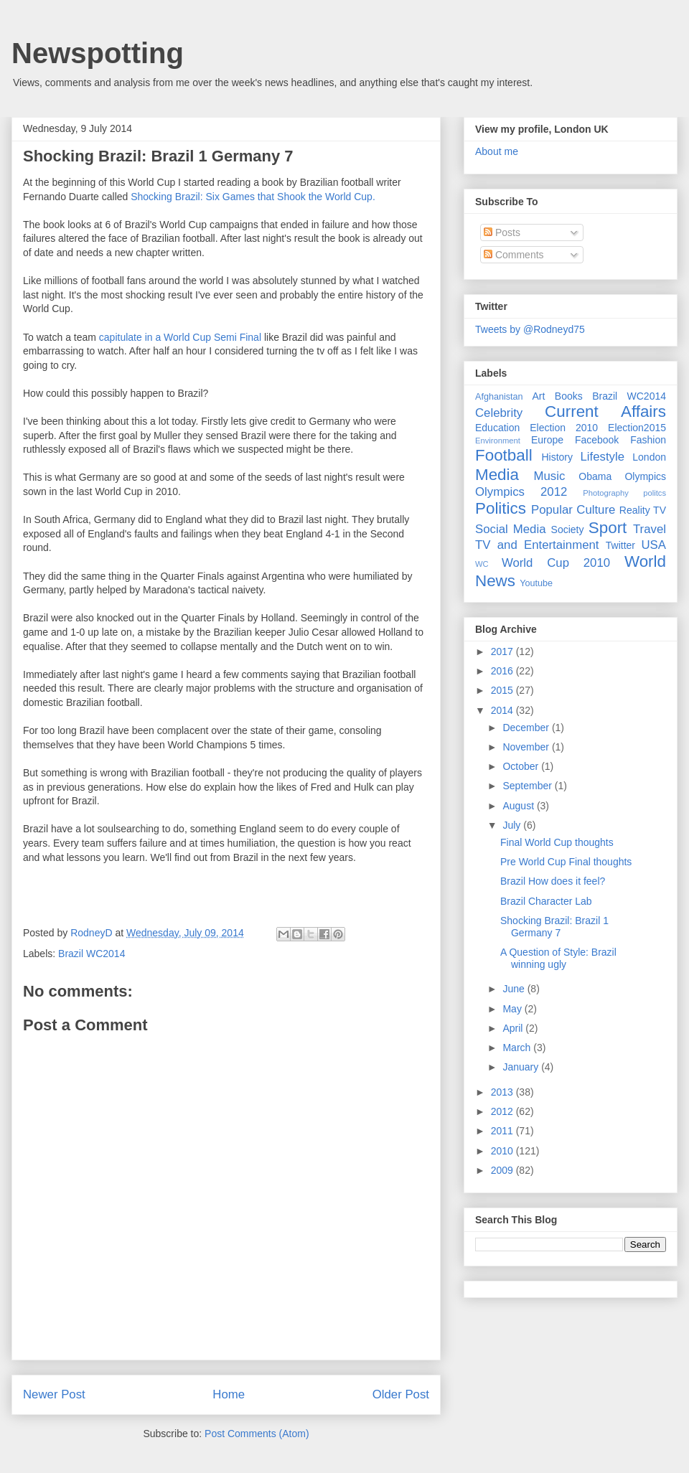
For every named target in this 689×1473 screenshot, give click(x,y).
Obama (594, 476)
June (514, 988)
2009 (503, 1170)
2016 (503, 671)
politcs (654, 493)
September (528, 785)
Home (228, 1394)
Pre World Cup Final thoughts (566, 861)
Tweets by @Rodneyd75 (530, 329)
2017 (503, 651)
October (521, 766)
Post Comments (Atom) (257, 1433)
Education (497, 427)
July (512, 825)
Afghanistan (499, 397)
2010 (503, 1151)
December (526, 727)
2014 (503, 710)
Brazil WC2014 (91, 953)
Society (567, 529)
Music (550, 476)
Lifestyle (602, 456)
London (649, 457)
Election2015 (637, 427)
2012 (503, 1111)
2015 (503, 690)
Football (504, 455)
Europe (547, 440)
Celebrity (498, 413)
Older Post (400, 1394)
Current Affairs (605, 411)
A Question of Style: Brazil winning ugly (558, 958)
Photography (605, 493)
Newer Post (54, 1394)
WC (482, 564)
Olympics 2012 (521, 492)
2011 (503, 1130)
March (517, 1047)
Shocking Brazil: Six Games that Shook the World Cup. (253, 196)
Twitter (620, 545)
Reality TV (642, 510)
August (519, 805)
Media (497, 475)
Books (569, 396)
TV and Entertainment (537, 545)
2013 (503, 1092)
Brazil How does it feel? (552, 881)
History (557, 457)
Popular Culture (573, 510)
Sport (608, 528)
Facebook (597, 440)
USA (653, 545)
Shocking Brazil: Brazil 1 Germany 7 (554, 926)
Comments (514, 254)
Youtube (536, 583)
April (513, 1028)
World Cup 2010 (556, 563)
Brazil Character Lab (546, 901)
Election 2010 (564, 427)
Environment (497, 440)
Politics (500, 508)
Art (539, 396)
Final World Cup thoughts (557, 842)
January (521, 1067)
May (513, 1009)
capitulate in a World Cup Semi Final (180, 337)
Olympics (645, 476)
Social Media (510, 529)
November (526, 747)
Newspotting (97, 53)
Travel (649, 529)
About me (496, 151)
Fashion (648, 440)
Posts (502, 232)
